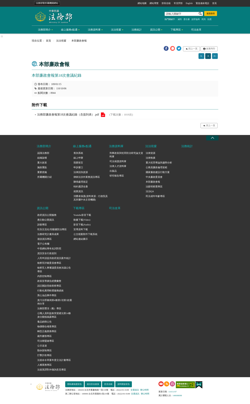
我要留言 (78, 162)
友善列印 (210, 48)
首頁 (214, 3)
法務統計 (137, 29)
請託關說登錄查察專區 (49, 286)
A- (201, 56)
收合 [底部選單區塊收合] (212, 137)
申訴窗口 (78, 167)
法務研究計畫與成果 (48, 234)
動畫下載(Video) (82, 220)
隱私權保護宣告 (74, 384)
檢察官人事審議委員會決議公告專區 (54, 269)
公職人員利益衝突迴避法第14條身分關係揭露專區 (54, 315)
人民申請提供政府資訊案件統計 (54, 258)
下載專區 (176, 29)
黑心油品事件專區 (46, 295)
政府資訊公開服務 (46, 215)
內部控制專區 (44, 276)
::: (31, 2)
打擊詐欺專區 (44, 355)
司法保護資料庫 (118, 161)
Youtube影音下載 (82, 215)
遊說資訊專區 (44, 239)
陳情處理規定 (81, 182)
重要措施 (42, 172)
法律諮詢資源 (81, 172)
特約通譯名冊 (81, 186)
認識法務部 (43, 153)
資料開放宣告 (123, 384)
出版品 (113, 171)
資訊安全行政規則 (46, 253)
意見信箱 (108, 384)
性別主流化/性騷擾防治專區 (52, 229)
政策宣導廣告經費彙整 (49, 281)
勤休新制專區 (44, 350)
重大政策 (42, 162)
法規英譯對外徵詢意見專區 (51, 369)
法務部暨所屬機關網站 (47, 3)
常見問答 (178, 3)
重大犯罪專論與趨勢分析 (159, 162)
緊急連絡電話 (202, 3)
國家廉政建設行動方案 (158, 172)
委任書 (187, 19)
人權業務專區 (44, 365)
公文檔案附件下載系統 (85, 234)
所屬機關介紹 (44, 177)
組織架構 (42, 158)
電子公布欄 (43, 243)
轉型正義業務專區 (46, 331)
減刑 (180, 19)
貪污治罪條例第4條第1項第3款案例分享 (54, 302)
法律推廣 (150, 158)
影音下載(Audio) (82, 224)
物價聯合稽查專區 (46, 326)
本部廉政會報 (153, 182)
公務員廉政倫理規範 (156, 167)
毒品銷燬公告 (44, 321)
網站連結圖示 (81, 239)
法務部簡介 (44, 29)
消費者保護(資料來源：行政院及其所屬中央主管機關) (91, 198)
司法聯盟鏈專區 (45, 341)
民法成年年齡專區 (155, 196)
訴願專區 (42, 224)
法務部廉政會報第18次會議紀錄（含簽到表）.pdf (103, 114)
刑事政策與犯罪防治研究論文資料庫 (126, 155)
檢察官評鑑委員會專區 (49, 263)
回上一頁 (192, 48)
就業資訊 (78, 191)
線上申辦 (78, 158)
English (189, 3)
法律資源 (150, 153)
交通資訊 (135, 390)
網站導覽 (154, 3)
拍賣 (209, 19)
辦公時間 (144, 390)
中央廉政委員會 (154, 177)
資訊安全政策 (93, 384)
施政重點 (42, 167)
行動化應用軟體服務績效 (50, 290)
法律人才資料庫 (118, 166)
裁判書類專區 (44, 336)
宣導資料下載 (81, 229)
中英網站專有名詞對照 (49, 248)
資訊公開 (155, 29)
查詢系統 (78, 153)
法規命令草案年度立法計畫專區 (54, 360)
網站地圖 (142, 3)
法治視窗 (116, 29)
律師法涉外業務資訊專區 (87, 177)
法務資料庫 (94, 29)
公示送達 (42, 345)
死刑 (204, 19)
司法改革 (196, 29)
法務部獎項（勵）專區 (49, 308)
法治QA (150, 191)
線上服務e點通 (69, 29)
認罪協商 (195, 19)
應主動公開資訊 (45, 220)
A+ (214, 56)
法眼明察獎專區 (154, 186)
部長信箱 (166, 3)
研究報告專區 (117, 175)
